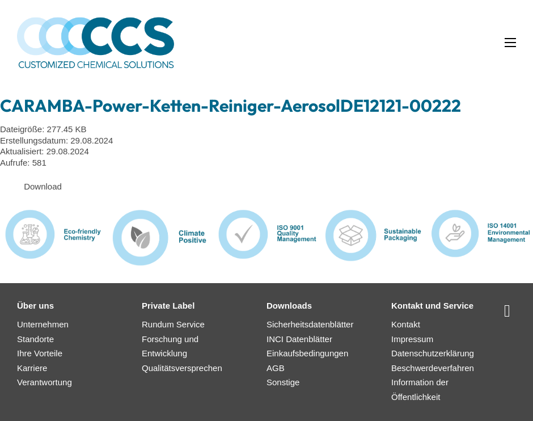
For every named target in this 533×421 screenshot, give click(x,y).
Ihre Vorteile (39, 353)
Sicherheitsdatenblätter (309, 324)
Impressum (412, 339)
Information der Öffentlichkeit (420, 389)
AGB (275, 368)
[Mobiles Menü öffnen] (510, 42)
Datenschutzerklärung (432, 353)
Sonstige (282, 382)
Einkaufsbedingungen (307, 353)
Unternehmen (43, 324)
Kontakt (405, 324)
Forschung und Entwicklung (170, 346)
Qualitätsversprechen (182, 368)
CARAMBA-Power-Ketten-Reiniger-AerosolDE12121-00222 (230, 105)
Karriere (32, 368)
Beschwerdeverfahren (432, 368)
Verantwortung (44, 382)
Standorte (35, 339)
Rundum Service (173, 324)
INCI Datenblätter (299, 339)
